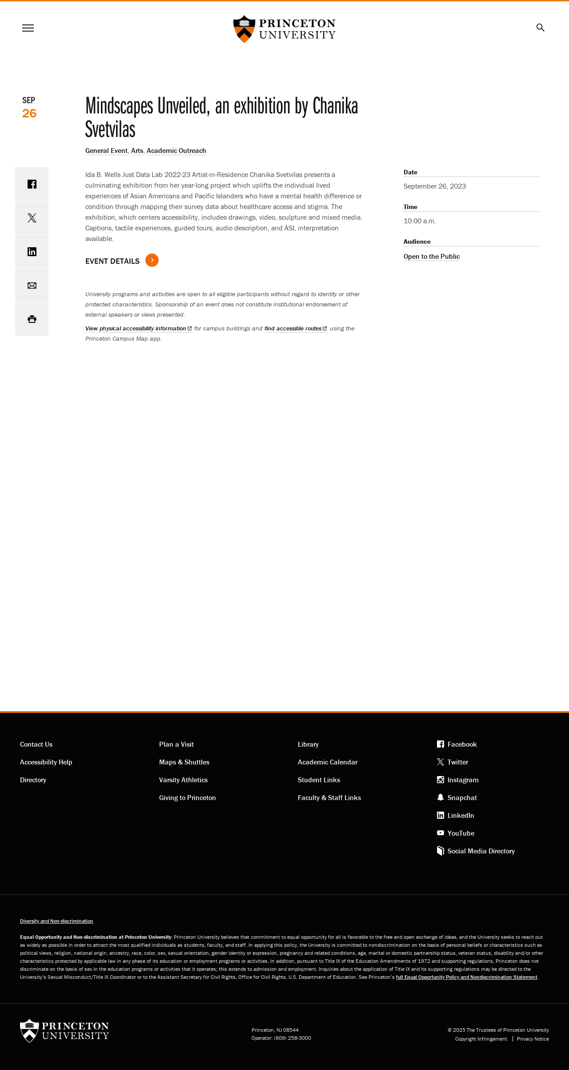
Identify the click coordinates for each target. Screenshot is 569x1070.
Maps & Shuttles (184, 761)
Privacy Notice (533, 1039)
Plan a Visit (176, 744)
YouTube (461, 833)
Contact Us (36, 744)
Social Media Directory (481, 850)
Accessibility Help (46, 761)
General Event (106, 150)
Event (112, 261)
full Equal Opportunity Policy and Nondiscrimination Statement (466, 976)
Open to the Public (432, 256)
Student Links (319, 779)
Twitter (458, 761)
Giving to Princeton (187, 797)
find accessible (296, 328)
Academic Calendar (327, 761)
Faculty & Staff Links (329, 797)
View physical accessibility (138, 328)
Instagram (463, 779)
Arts (137, 150)
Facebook (462, 744)
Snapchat (462, 797)
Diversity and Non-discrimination (56, 920)
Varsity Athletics (183, 779)
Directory (33, 779)
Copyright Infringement (481, 1039)
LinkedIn (461, 815)
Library (308, 744)
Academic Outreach (176, 150)
